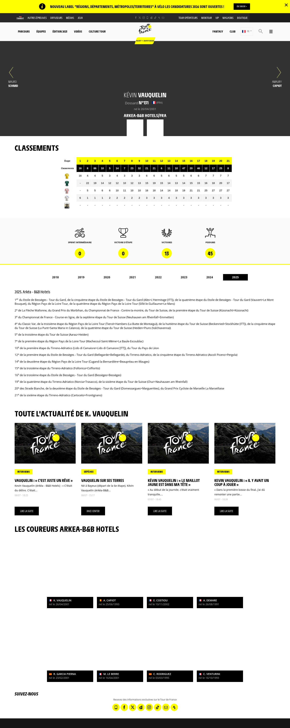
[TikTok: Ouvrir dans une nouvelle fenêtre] (155, 18)
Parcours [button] (24, 31)
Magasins (227, 18)
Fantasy (218, 31)
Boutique (242, 18)
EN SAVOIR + (242, 6)
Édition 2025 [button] (60, 31)
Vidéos (78, 31)
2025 (235, 277)
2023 (184, 277)
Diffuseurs (56, 18)
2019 (81, 277)
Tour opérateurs (188, 18)
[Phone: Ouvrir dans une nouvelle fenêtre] (147, 18)
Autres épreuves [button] (37, 18)
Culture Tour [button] (97, 31)
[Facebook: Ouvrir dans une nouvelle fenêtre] (136, 18)
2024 (209, 277)
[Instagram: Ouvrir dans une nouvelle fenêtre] (144, 18)
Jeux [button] (80, 18)
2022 (158, 277)
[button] (247, 32)
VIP (217, 18)
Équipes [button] (41, 31)
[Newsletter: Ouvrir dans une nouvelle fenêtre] (163, 18)
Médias (70, 18)
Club (232, 31)
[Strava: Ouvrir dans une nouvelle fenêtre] (159, 18)
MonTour (206, 18)
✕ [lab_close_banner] (286, 4)
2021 (132, 277)
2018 (55, 277)
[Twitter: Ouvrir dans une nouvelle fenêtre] (140, 18)
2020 (107, 277)
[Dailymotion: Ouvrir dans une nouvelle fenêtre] (151, 18)
